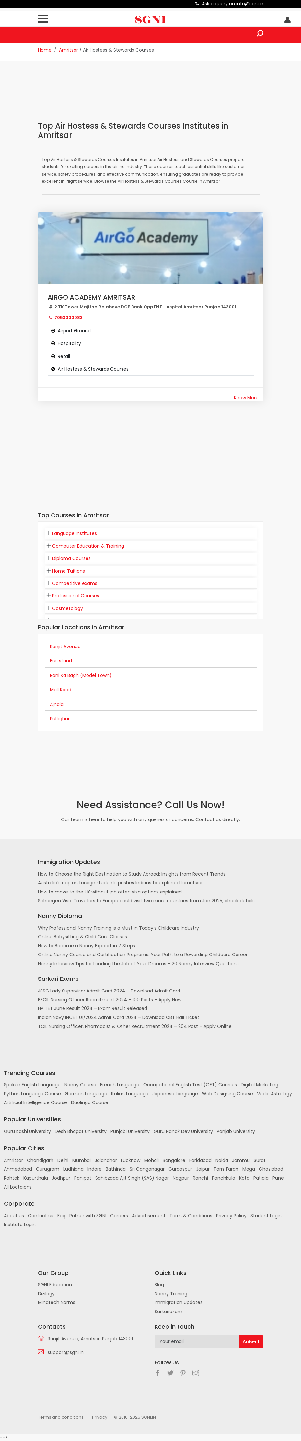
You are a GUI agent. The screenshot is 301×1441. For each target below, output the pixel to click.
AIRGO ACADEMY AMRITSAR (91, 297)
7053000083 (68, 317)
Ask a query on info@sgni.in (232, 3)
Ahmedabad (18, 1169)
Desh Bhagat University (81, 1131)
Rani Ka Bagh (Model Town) (81, 675)
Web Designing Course (227, 1093)
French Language (119, 1084)
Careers (119, 1216)
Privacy (99, 1417)
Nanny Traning (171, 1293)
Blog (159, 1284)
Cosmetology (67, 608)
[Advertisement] (156, 95)
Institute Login (20, 1224)
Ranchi (200, 1178)
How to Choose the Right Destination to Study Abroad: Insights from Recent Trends (132, 874)
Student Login (266, 1216)
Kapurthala (35, 1178)
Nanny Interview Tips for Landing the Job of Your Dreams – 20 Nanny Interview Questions (138, 963)
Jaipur (203, 1169)
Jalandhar (106, 1160)
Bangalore (174, 1160)
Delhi (62, 1160)
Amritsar (68, 50)
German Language (86, 1093)
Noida (221, 1160)
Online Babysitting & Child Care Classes (82, 936)
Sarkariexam (168, 1311)
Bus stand (61, 661)
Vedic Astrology (274, 1093)
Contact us (40, 1216)
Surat (260, 1160)
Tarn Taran (226, 1169)
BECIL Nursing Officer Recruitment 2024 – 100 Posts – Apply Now (109, 999)
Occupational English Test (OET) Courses (190, 1084)
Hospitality (69, 343)
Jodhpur (61, 1178)
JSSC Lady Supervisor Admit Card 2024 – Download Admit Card (109, 991)
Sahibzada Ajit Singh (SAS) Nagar (132, 1178)
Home (45, 50)
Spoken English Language (32, 1084)
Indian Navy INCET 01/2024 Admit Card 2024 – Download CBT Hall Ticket (118, 1017)
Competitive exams (74, 583)
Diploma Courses (71, 558)
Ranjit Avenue (65, 646)
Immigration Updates (179, 1302)
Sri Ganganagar (147, 1169)
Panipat (82, 1178)
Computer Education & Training (88, 546)
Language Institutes (74, 533)
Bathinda (116, 1169)
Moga (248, 1169)
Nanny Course (80, 1084)
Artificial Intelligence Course (35, 1102)
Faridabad (200, 1160)
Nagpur (181, 1178)
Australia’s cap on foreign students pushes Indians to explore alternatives (120, 883)
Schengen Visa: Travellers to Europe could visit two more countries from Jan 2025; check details (146, 900)
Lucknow (130, 1160)
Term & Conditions (190, 1216)
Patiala (261, 1178)
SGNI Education (55, 1284)
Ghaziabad (271, 1169)
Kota (244, 1178)
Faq (61, 1216)
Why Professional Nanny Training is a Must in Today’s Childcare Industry (118, 928)
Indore (94, 1169)
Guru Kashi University (27, 1131)
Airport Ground (74, 330)
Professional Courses (75, 595)
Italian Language (129, 1093)
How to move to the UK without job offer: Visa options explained (110, 892)
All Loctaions (18, 1187)
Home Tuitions (68, 571)
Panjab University (236, 1131)
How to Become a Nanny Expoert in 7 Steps (86, 945)
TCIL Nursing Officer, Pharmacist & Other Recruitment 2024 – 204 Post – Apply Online (135, 1026)
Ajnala (57, 704)
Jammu (241, 1160)
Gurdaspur (180, 1169)
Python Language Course (32, 1093)
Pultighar (60, 718)
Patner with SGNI (87, 1216)
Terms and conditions (61, 1417)
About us (14, 1216)
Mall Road (60, 689)
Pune (278, 1178)
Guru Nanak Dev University (183, 1131)
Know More (246, 397)
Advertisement (149, 1216)
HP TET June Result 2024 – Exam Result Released (92, 1008)
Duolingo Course (89, 1102)
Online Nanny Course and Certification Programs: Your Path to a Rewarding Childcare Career (143, 954)
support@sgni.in (66, 1352)
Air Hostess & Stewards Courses (93, 369)
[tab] (151, 533)
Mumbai (81, 1160)
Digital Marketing (259, 1084)
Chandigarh (40, 1160)
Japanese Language (175, 1093)
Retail (64, 356)
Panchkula (223, 1178)
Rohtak (11, 1178)
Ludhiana (73, 1169)
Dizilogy (46, 1293)
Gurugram (47, 1169)
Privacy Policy (231, 1216)
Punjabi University (130, 1131)
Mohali (151, 1160)
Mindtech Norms (56, 1302)
